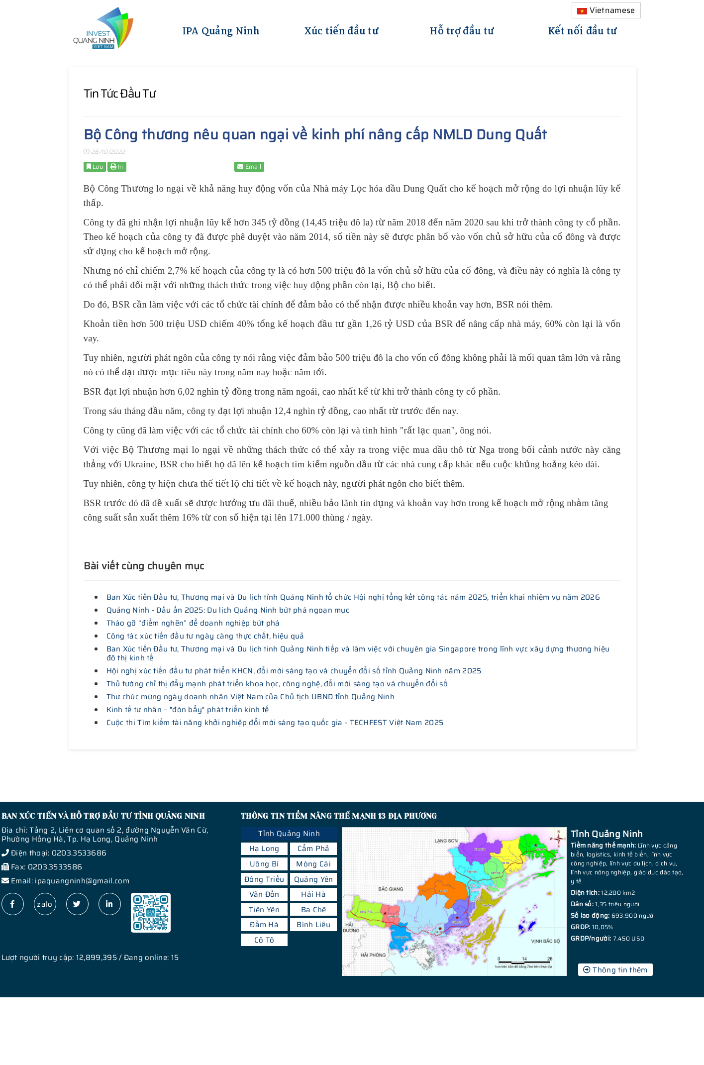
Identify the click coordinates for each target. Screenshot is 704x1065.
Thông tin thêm (615, 970)
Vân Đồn (264, 894)
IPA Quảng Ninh (221, 29)
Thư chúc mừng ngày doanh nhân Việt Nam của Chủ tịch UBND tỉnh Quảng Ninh (250, 697)
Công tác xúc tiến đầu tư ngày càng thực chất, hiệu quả (205, 636)
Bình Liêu (313, 925)
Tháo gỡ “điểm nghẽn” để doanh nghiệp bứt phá (193, 623)
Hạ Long (264, 848)
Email (249, 166)
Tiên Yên (264, 910)
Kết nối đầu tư (582, 29)
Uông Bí (264, 864)
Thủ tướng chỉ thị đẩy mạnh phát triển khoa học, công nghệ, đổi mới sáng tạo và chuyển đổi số (277, 684)
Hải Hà (313, 894)
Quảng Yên (313, 879)
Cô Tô (264, 940)
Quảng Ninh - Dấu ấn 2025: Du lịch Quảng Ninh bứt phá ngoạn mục (228, 610)
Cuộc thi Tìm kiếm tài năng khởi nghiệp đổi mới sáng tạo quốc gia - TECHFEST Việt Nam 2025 (275, 723)
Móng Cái (313, 864)
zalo (44, 904)
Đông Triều (264, 879)
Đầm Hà (264, 925)
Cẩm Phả (314, 848)
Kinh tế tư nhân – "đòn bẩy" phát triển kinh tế (187, 710)
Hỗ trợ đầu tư (462, 29)
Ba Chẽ (313, 910)
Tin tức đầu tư (119, 93)
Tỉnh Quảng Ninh (289, 834)
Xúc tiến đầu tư (341, 29)
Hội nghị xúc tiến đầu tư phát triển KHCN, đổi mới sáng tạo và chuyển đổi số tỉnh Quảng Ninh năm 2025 (294, 671)
